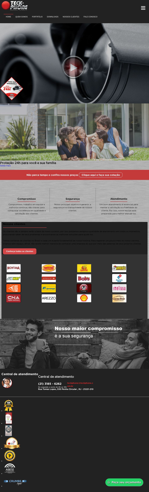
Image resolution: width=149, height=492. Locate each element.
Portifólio (37, 17)
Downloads (52, 17)
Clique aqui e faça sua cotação (101, 174)
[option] (74, 134)
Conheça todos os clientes (19, 251)
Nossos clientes (71, 17)
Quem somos (21, 17)
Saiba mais (5, 165)
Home (8, 17)
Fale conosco (90, 17)
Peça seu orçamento (124, 482)
